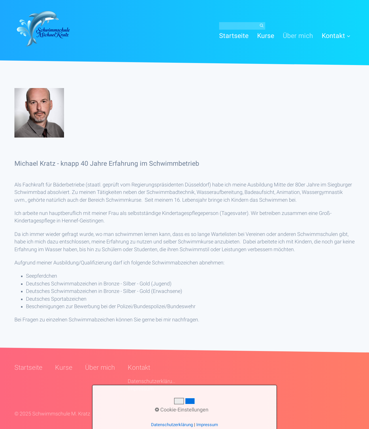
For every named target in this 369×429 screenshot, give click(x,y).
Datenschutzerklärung (152, 381)
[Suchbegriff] (242, 26)
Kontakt (336, 36)
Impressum (141, 389)
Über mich (298, 36)
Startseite (233, 36)
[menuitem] (236, 35)
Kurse (265, 36)
